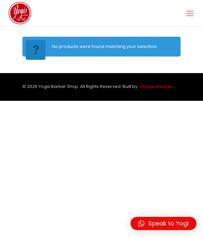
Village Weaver (155, 86)
